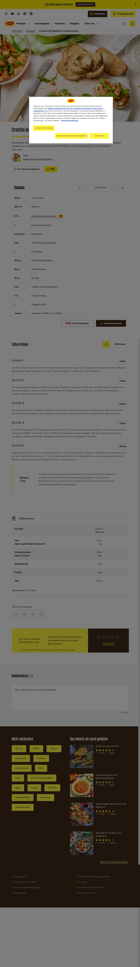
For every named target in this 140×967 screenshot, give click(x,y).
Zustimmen (99, 136)
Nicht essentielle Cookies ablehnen (71, 136)
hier (73, 118)
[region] (71, 120)
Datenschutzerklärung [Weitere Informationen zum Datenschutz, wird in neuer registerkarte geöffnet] (69, 121)
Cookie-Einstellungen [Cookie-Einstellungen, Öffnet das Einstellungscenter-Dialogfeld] (44, 128)
